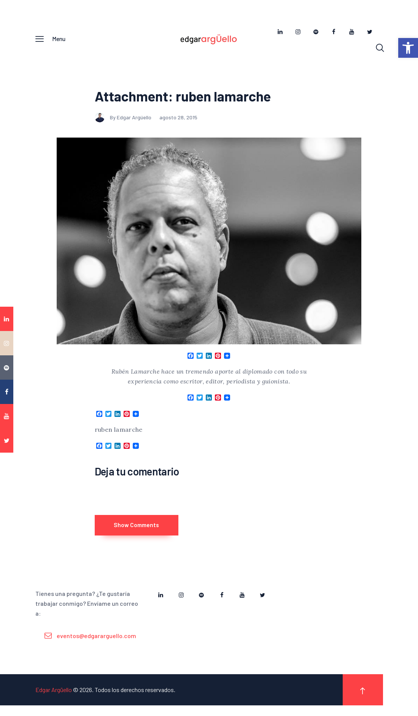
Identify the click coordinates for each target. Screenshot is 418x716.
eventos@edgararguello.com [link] (96, 646)
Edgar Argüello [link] (53, 700)
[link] (408, 48)
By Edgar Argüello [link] (124, 121)
